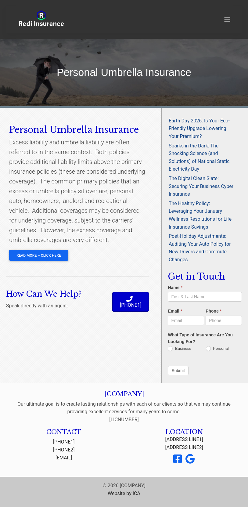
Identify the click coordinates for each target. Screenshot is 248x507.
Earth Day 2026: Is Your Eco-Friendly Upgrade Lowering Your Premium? (199, 128)
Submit (178, 370)
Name (175, 287)
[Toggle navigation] (227, 19)
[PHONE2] (64, 450)
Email (175, 311)
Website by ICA (124, 493)
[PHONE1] (64, 442)
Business (179, 348)
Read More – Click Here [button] (38, 255)
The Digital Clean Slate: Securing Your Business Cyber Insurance (201, 186)
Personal (217, 348)
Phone (213, 311)
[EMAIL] (64, 458)
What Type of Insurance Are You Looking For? (200, 338)
